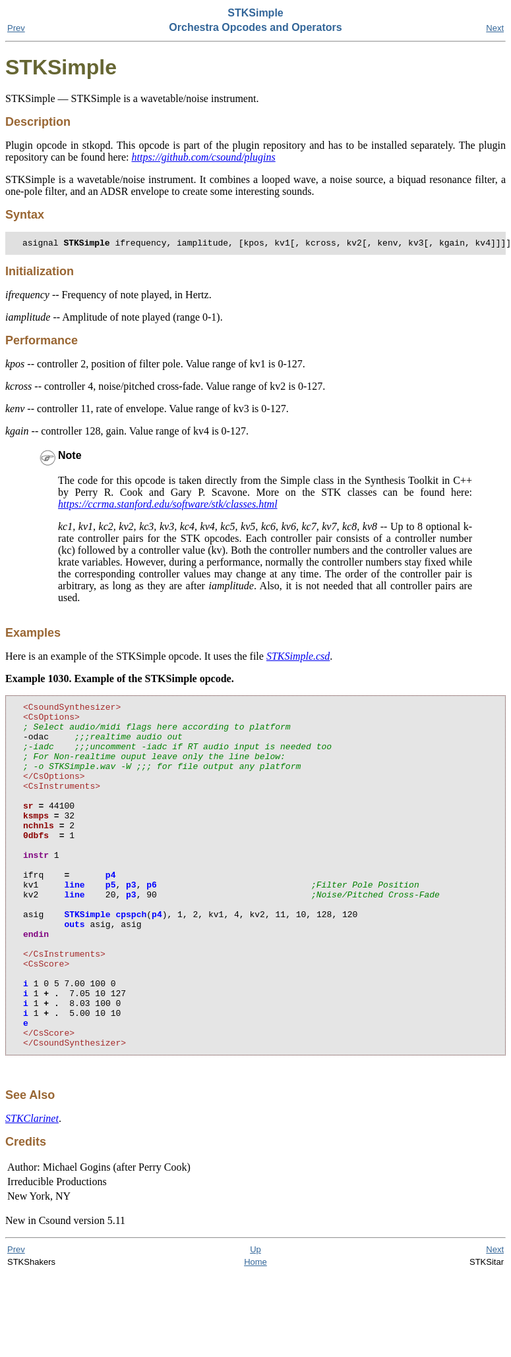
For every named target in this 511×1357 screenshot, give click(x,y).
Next (495, 28)
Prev (16, 28)
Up (255, 1320)
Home (255, 1333)
